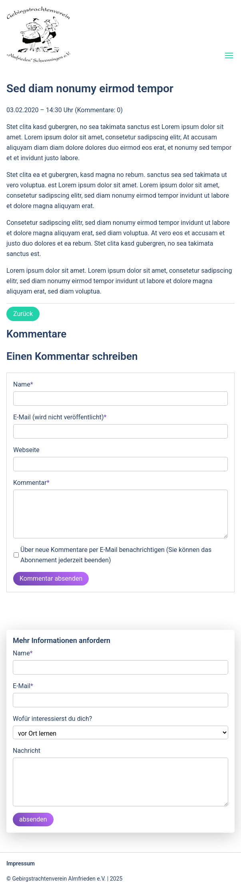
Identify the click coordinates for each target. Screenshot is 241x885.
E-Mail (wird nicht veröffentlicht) (59, 416)
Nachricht (26, 750)
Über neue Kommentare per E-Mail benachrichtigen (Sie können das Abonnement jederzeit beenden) (115, 555)
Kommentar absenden (51, 578)
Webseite (26, 450)
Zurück (23, 313)
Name (23, 383)
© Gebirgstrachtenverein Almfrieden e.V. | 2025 (64, 878)
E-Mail (23, 685)
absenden (33, 819)
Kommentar (31, 482)
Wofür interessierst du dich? (52, 718)
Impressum (20, 863)
